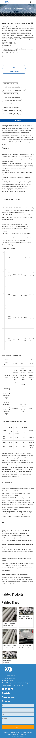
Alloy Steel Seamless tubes (10, 83)
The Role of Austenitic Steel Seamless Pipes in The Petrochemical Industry (25, 647)
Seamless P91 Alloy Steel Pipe (11, 114)
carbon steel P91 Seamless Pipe (12, 100)
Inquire (14, 67)
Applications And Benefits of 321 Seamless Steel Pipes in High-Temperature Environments (9, 661)
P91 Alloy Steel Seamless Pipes (11, 97)
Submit (18, 727)
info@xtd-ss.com (9, 680)
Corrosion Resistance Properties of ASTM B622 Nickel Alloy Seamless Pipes (9, 625)
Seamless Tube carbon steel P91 (12, 107)
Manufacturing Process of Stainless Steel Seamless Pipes (9, 647)
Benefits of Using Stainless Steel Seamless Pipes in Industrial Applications (26, 617)
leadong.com (15, 737)
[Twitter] (9, 689)
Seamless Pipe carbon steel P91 (12, 110)
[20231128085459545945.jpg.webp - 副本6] (18, 10)
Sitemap (22, 737)
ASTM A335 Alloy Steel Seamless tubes (14, 90)
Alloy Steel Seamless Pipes (10, 94)
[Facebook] (3, 689)
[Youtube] (12, 689)
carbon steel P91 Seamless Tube (12, 104)
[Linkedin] (6, 689)
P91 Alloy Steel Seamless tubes (11, 87)
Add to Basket (13, 72)
